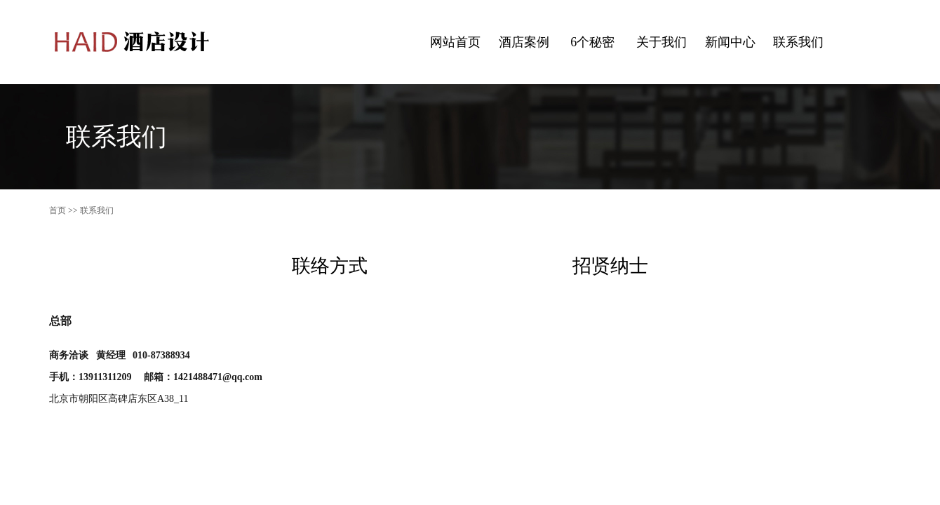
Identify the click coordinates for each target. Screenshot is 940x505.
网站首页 (455, 42)
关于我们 (661, 42)
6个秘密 (592, 42)
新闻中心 (730, 42)
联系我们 (798, 42)
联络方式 (330, 265)
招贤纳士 (610, 265)
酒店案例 (524, 42)
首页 (57, 210)
